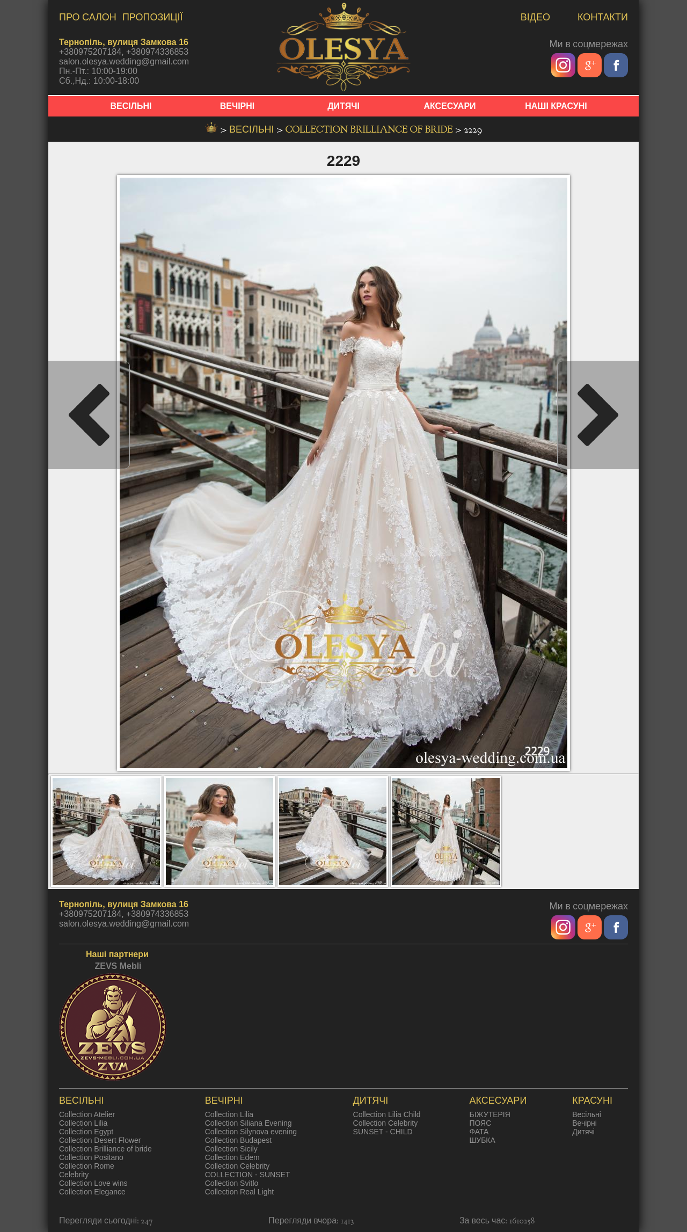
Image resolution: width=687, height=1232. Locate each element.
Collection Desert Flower (100, 1140)
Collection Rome (86, 1166)
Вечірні (584, 1123)
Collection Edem (232, 1157)
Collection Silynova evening (251, 1131)
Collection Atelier (87, 1114)
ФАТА (478, 1131)
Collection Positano (91, 1157)
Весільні (586, 1114)
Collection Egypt (86, 1131)
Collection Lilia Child (387, 1114)
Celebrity (74, 1174)
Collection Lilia (83, 1123)
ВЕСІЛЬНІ (131, 106)
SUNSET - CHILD (383, 1131)
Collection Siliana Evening (248, 1123)
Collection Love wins (93, 1183)
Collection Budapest (238, 1140)
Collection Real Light (239, 1191)
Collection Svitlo (232, 1183)
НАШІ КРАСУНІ (556, 106)
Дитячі (583, 1131)
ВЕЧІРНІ (237, 106)
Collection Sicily (231, 1148)
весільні (252, 129)
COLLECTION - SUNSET (247, 1174)
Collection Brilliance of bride (370, 129)
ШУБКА (482, 1140)
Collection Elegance (92, 1191)
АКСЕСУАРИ (449, 106)
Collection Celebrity (237, 1166)
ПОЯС (480, 1123)
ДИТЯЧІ (343, 106)
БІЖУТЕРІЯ (489, 1114)
